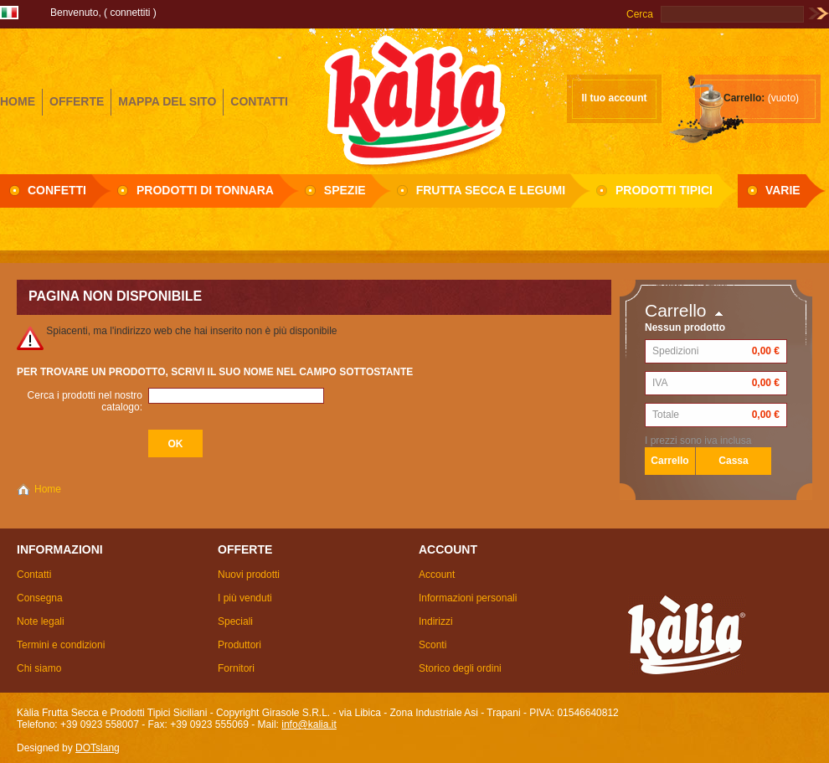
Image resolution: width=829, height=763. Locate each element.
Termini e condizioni (61, 645)
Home (47, 489)
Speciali (235, 621)
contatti (259, 101)
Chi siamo (39, 668)
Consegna (40, 598)
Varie (783, 190)
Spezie (345, 190)
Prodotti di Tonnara (205, 190)
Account (437, 574)
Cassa (733, 461)
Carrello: (744, 98)
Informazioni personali (468, 598)
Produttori (239, 645)
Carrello (676, 310)
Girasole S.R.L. (414, 99)
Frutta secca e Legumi (490, 190)
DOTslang (97, 748)
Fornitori (236, 668)
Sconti (432, 645)
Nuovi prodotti (249, 574)
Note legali (40, 621)
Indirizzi (436, 621)
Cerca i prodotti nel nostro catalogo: (85, 401)
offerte (76, 101)
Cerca (639, 14)
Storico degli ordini (460, 668)
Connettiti (130, 12)
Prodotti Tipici (664, 190)
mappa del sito (167, 101)
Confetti (57, 190)
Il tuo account (614, 98)
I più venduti (245, 598)
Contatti (34, 574)
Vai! (818, 14)
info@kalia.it (309, 724)
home (17, 101)
